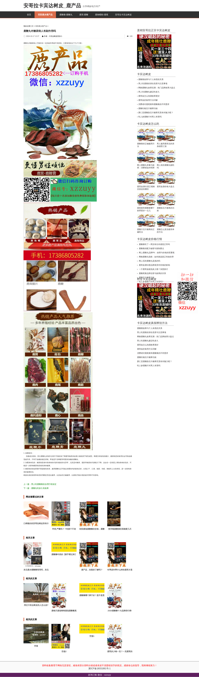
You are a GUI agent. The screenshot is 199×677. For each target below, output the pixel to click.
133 (130, 36)
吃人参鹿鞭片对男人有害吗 (150, 117)
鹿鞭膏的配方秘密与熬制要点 (151, 248)
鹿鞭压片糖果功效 (146, 277)
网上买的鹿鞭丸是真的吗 (149, 261)
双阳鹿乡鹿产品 (45, 15)
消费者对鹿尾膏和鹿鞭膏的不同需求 (153, 104)
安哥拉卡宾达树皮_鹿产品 (52, 5)
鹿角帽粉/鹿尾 (101, 15)
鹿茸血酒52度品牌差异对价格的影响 (154, 265)
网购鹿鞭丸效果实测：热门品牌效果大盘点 (156, 88)
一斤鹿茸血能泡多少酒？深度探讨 (153, 269)
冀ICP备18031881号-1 (99, 668)
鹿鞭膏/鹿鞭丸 (65, 15)
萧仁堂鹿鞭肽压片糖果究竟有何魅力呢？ (155, 112)
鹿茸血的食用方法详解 (148, 100)
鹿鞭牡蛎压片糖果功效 (148, 108)
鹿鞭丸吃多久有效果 (40, 488)
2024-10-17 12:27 (32, 36)
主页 (31, 26)
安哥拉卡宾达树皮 (123, 15)
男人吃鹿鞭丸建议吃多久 (149, 92)
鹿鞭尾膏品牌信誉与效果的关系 (152, 273)
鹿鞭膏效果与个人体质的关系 (150, 79)
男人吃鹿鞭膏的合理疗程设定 (43, 484)
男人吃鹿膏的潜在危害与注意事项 (152, 83)
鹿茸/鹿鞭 (83, 15)
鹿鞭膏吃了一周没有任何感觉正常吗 (154, 244)
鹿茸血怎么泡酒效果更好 (149, 96)
